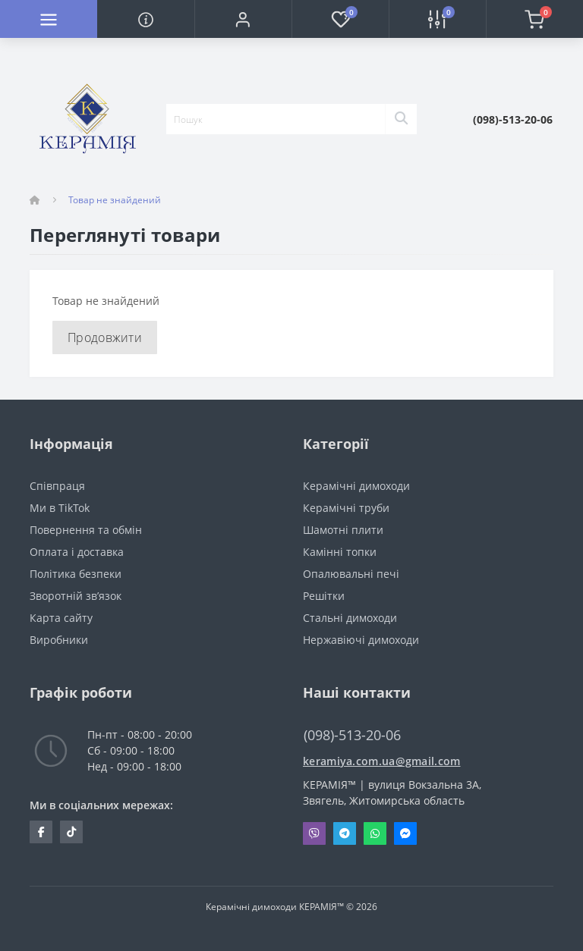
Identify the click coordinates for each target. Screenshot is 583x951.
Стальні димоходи (350, 617)
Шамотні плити (343, 530)
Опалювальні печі (351, 574)
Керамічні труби (346, 508)
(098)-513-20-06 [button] (352, 735)
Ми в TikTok (60, 508)
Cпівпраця (57, 486)
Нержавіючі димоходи (361, 639)
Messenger (405, 833)
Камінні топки (340, 552)
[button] (243, 19)
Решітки (324, 595)
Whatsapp (375, 833)
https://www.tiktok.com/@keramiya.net (71, 832)
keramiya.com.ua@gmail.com (382, 761)
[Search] (401, 119)
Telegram (344, 833)
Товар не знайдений (114, 199)
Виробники (59, 639)
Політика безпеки (75, 574)
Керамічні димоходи (356, 486)
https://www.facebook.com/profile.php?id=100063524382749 (41, 832)
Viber (314, 833)
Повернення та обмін (86, 530)
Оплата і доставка (77, 552)
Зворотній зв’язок (75, 595)
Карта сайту (61, 617)
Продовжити (105, 337)
